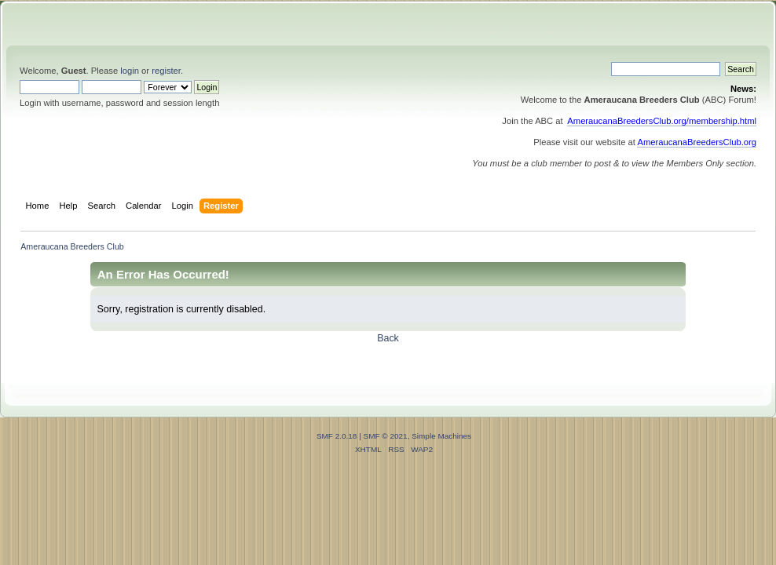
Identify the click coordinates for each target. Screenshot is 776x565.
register (166, 70)
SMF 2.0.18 (337, 436)
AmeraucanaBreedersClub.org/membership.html (661, 121)
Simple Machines (441, 436)
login (129, 70)
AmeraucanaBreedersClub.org (696, 142)
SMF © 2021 (386, 436)
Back (388, 338)
